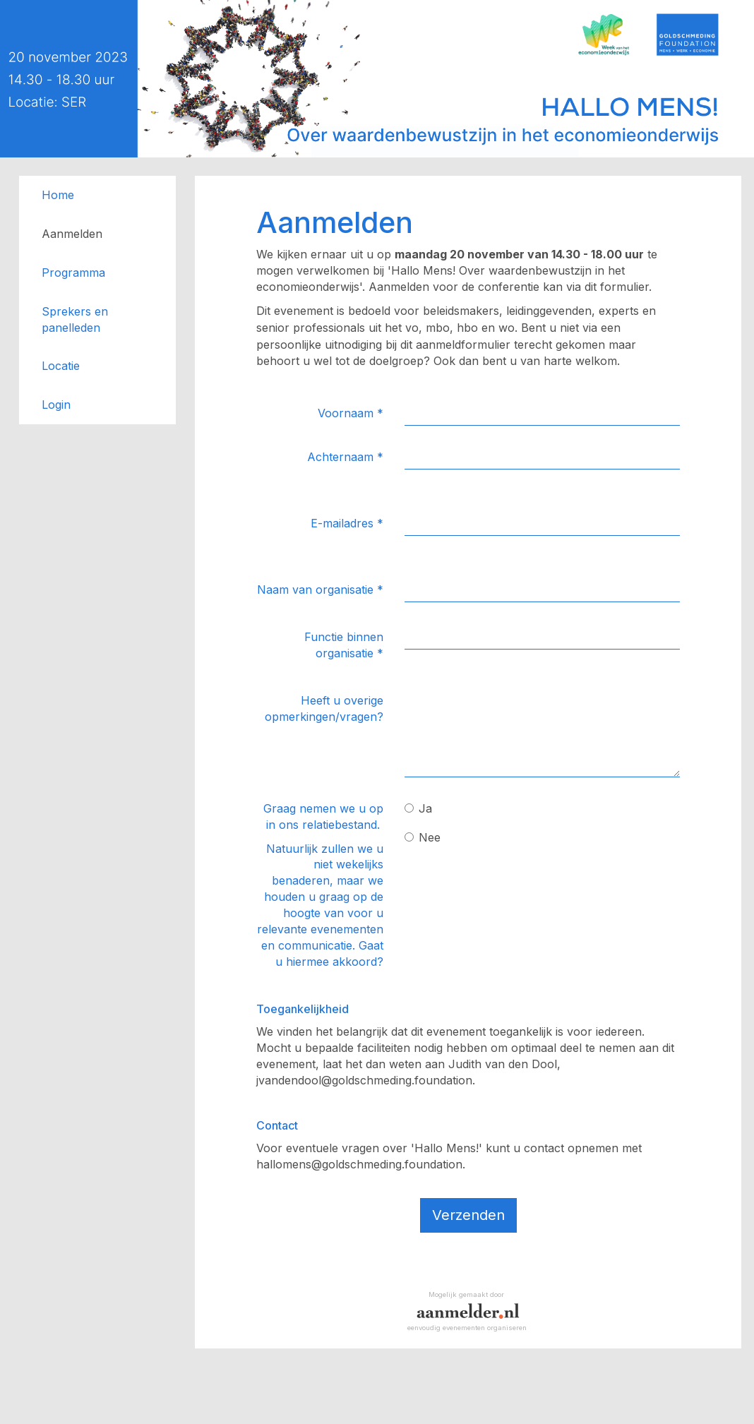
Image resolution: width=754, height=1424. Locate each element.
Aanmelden (72, 234)
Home (58, 195)
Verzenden (468, 1215)
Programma (73, 272)
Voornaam (350, 413)
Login (56, 404)
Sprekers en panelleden (75, 319)
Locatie (61, 366)
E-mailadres (347, 523)
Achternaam (345, 457)
